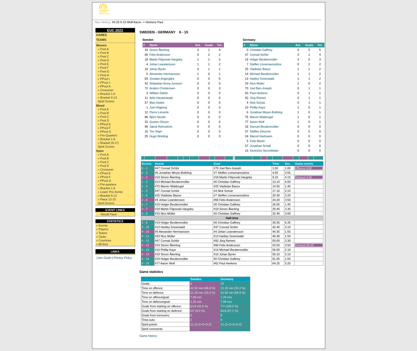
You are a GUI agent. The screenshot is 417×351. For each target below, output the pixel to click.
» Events (102, 225)
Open (100, 150)
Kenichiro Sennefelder (264, 150)
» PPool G (104, 131)
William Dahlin (158, 93)
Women (101, 45)
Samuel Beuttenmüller (264, 126)
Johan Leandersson (162, 64)
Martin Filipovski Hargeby (165, 59)
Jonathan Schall (260, 145)
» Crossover (106, 90)
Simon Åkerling (159, 49)
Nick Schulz (257, 102)
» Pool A (103, 49)
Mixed (100, 105)
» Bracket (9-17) (108, 142)
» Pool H (103, 75)
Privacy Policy (123, 257)
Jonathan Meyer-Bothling (266, 112)
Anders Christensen (162, 88)
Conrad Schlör (259, 54)
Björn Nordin (157, 117)
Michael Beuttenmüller (264, 73)
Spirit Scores (106, 101)
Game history (148, 335)
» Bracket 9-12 (107, 195)
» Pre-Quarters (107, 135)
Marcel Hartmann (261, 136)
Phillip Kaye (257, 107)
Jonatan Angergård (161, 78)
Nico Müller (257, 83)
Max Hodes (156, 102)
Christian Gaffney (261, 49)
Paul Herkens (259, 93)
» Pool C (103, 56)
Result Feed (108, 214)
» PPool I (104, 78)
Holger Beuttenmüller (263, 59)
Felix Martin (257, 141)
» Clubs (101, 236)
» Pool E (103, 64)
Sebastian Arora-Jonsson (165, 83)
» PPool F (104, 128)
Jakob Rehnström (160, 126)
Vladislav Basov (260, 69)
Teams (101, 39)
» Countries (103, 240)
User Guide (104, 257)
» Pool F (103, 67)
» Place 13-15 (107, 199)
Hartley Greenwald (262, 78)
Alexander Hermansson (164, 73)
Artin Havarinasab (161, 97)
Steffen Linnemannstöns (265, 64)
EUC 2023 (115, 30)
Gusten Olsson (159, 121)
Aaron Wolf (257, 121)
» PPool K (104, 86)
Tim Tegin (155, 131)
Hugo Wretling (158, 136)
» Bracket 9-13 (107, 97)
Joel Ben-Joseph (261, 88)
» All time (102, 244)
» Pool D (103, 60)
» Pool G (103, 71)
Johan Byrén (157, 69)
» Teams (101, 233)
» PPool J (104, 82)
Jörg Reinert (258, 97)
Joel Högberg (158, 107)
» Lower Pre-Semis (110, 191)
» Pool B (103, 52)
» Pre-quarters (107, 184)
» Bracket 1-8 (106, 93)
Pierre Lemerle (159, 112)
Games (101, 35)
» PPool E (104, 124)
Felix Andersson (159, 54)
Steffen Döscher (260, 131)
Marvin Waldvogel (261, 117)
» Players (102, 229)
